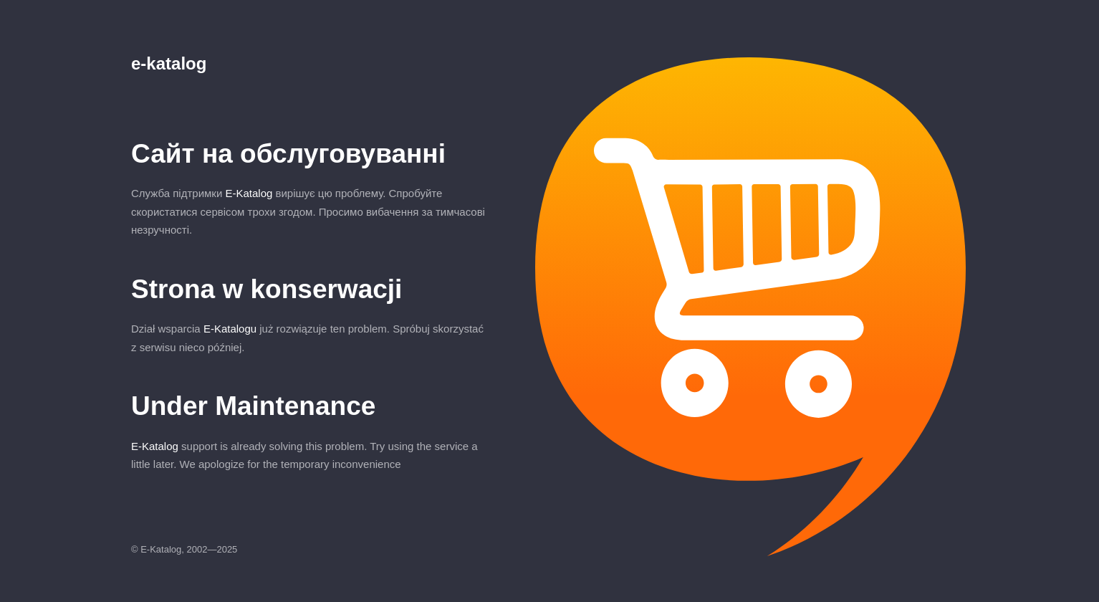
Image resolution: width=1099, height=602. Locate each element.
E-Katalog (248, 193)
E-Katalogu (229, 328)
